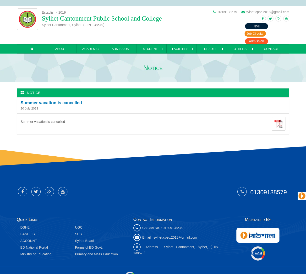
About (60, 37)
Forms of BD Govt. (89, 235)
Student (150, 37)
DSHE (25, 215)
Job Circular (250, 26)
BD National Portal (34, 235)
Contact (271, 37)
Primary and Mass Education (96, 242)
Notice (34, 81)
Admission (277, 26)
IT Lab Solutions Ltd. (146, 264)
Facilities (180, 37)
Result (210, 37)
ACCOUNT (28, 229)
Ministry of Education (35, 242)
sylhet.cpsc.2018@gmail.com (175, 225)
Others (240, 37)
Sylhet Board (84, 229)
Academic (90, 37)
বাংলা (222, 26)
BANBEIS (27, 222)
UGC (78, 215)
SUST (79, 222)
